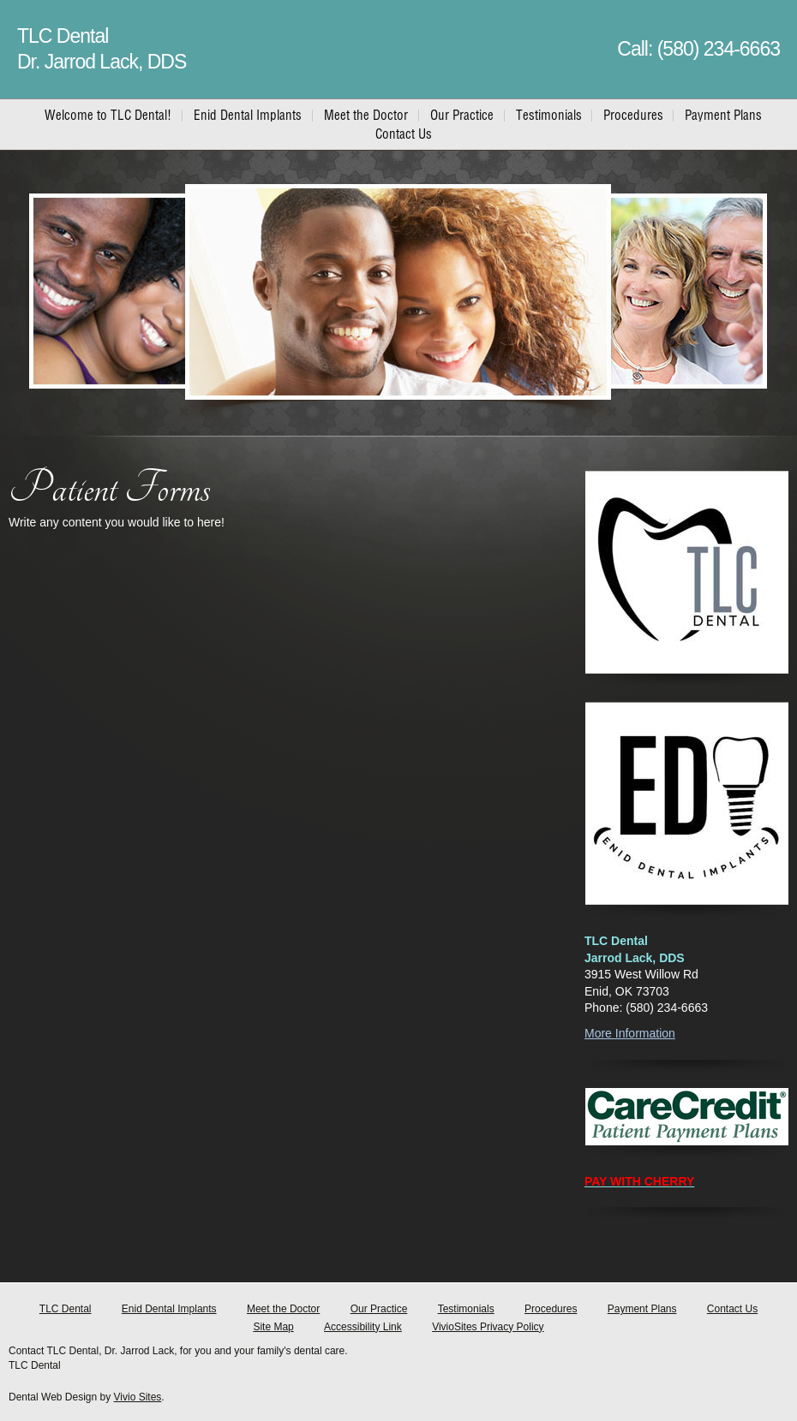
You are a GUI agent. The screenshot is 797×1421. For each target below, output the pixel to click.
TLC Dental (65, 1309)
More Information (629, 1033)
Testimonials (466, 1309)
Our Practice (379, 1309)
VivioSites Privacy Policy (488, 1327)
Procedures (550, 1309)
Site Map (273, 1327)
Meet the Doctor (283, 1309)
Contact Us (732, 1309)
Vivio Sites (138, 1397)
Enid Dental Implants (169, 1309)
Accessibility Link (363, 1327)
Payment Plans (642, 1309)
